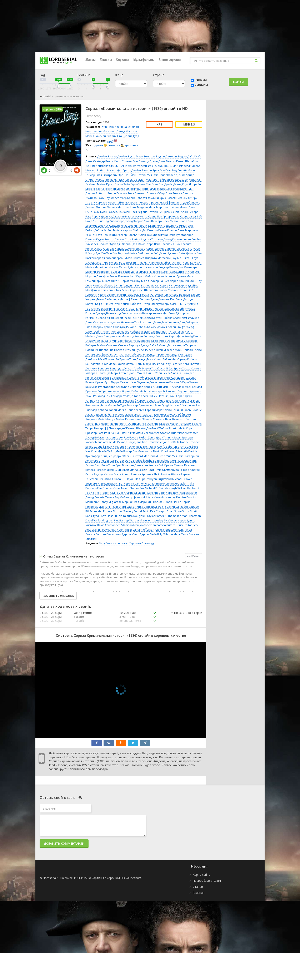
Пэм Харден (117, 428)
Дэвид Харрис (133, 221)
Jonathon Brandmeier (149, 442)
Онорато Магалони (158, 258)
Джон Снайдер (95, 161)
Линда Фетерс (114, 460)
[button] (186, 617)
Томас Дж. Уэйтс (119, 272)
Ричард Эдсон (148, 161)
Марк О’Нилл (130, 502)
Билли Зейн (122, 184)
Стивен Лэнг (130, 161)
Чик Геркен (191, 456)
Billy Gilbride (165, 534)
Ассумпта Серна (145, 216)
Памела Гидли (94, 239)
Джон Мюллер (165, 350)
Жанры (90, 59)
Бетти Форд (113, 161)
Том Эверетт (155, 235)
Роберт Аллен (172, 318)
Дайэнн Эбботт (131, 304)
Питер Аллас (176, 331)
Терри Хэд (108, 493)
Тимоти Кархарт (96, 202)
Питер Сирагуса (152, 304)
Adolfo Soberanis (168, 446)
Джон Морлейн (110, 405)
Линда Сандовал (146, 507)
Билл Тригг (108, 465)
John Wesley (155, 520)
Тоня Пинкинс (137, 193)
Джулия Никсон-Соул (184, 258)
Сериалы (122, 59)
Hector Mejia (134, 446)
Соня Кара (165, 493)
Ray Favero (131, 437)
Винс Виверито (175, 419)
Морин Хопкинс (148, 493)
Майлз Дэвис (192, 424)
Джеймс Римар (107, 156)
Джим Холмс (154, 359)
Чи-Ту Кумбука (188, 304)
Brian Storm (174, 511)
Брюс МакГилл (161, 170)
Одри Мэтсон (126, 364)
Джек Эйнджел (134, 258)
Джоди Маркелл (127, 131)
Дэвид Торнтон (106, 189)
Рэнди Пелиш (105, 400)
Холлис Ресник (95, 460)
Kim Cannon (137, 483)
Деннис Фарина (95, 207)
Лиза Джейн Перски (134, 225)
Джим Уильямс (137, 433)
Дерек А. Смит (153, 387)
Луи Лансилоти (142, 451)
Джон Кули (137, 281)
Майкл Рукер (105, 184)
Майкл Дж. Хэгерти (145, 230)
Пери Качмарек (115, 446)
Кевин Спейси (191, 239)
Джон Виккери (153, 221)
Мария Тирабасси (153, 368)
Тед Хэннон (93, 493)
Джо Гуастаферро (103, 387)
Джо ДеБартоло (189, 322)
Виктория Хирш (166, 336)
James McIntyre (143, 497)
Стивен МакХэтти (97, 179)
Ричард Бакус (126, 442)
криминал (131, 145)
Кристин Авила (111, 391)
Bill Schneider (93, 511)
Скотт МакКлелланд (183, 460)
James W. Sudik (95, 446)
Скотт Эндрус (94, 474)
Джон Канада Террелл (181, 345)
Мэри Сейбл (163, 373)
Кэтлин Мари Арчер (117, 474)
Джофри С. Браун (107, 354)
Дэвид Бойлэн (94, 437)
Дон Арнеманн (159, 382)
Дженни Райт (176, 253)
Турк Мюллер (129, 405)
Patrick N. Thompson (168, 516)
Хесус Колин (93, 529)
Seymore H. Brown (97, 483)
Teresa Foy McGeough (119, 497)
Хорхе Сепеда (191, 368)
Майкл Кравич (154, 276)
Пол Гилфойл (139, 212)
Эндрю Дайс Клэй (189, 156)
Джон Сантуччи (95, 322)
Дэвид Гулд (131, 136)
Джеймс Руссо (126, 156)
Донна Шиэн (118, 433)
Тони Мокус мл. (146, 364)
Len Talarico (125, 516)
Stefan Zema (147, 437)
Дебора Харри (107, 410)
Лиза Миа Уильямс (171, 456)
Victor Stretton (191, 511)
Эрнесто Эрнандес (110, 368)
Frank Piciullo (173, 502)
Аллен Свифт (176, 327)
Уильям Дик (160, 313)
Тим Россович (143, 322)
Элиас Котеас (168, 175)
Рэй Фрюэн (166, 465)
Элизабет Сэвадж (187, 507)
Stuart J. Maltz (176, 428)
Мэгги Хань (130, 308)
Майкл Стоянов (107, 345)
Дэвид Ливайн (95, 497)
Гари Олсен (170, 304)
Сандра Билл (120, 377)
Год (42, 75)
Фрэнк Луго (102, 382)
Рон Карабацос (103, 285)
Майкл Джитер (119, 179)
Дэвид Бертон (152, 318)
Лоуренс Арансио (189, 391)
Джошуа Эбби (175, 414)
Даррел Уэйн (148, 534)
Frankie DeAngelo (174, 483)
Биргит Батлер (119, 483)
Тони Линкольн (182, 410)
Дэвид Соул (180, 184)
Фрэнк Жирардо (166, 354)
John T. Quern (127, 424)
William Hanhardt (188, 488)
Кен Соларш (158, 511)
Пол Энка (176, 299)
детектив (114, 145)
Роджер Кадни (168, 267)
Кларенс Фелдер (137, 202)
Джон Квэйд (185, 336)
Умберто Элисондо (98, 373)
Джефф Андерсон (113, 258)
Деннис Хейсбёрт (97, 166)
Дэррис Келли (122, 456)
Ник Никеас (114, 308)
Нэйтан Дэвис (179, 207)
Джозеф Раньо (129, 299)
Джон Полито (156, 225)
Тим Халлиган (184, 244)
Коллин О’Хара (179, 382)
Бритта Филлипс (147, 424)
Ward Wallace (138, 520)
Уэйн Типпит (102, 331)
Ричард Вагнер (149, 308)
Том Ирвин (108, 290)
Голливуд (147, 543)
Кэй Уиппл (131, 470)
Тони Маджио (139, 207)
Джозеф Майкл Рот (171, 424)
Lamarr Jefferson (143, 529)
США (110, 140)
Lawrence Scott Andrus (161, 433)
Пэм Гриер (164, 216)
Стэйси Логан (182, 364)
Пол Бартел (120, 253)
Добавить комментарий (64, 843)
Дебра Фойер (103, 230)
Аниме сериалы (170, 59)
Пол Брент (142, 479)
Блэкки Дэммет (157, 327)
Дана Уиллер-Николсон (146, 272)
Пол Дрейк (165, 184)
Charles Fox (137, 488)
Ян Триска (122, 359)
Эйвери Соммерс (153, 419)
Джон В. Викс (115, 470)
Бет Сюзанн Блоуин (121, 479)
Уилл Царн (185, 354)
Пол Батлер (142, 285)
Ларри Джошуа (102, 216)
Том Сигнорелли (96, 308)
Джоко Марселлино (158, 377)
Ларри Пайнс (109, 424)
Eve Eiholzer (105, 488)
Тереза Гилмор (155, 400)
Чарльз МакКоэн (118, 207)
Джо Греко (124, 170)
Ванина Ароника (142, 474)
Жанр (119, 75)
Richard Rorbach (95, 470)
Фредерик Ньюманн (120, 322)
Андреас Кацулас (114, 248)
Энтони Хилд (185, 272)
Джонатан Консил (146, 465)
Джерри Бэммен (176, 225)
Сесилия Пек (149, 396)
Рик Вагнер (121, 520)
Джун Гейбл (136, 377)
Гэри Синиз (138, 184)
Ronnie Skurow (112, 511)
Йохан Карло (159, 285)
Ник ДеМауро (120, 331)
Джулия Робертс (96, 193)
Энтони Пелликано (108, 534)
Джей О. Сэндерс (109, 225)
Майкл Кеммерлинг (128, 419)
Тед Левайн (180, 170)
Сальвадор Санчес (156, 281)
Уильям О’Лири (188, 198)
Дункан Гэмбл (132, 368)
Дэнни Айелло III (173, 387)
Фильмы (106, 59)
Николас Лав (93, 248)
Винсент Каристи (187, 525)
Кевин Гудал (122, 400)
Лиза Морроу (94, 327)
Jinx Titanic (149, 446)
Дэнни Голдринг (124, 285)
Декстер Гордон (144, 410)
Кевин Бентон (107, 294)
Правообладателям (207, 881)
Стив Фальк (121, 488)
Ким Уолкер (119, 235)
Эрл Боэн (124, 175)
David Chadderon (164, 451)
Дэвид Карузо (172, 239)
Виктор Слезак (114, 239)
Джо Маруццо (146, 354)
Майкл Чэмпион (171, 262)
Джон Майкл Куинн (141, 373)
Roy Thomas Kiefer (185, 493)
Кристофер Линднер (98, 456)
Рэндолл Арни (178, 285)
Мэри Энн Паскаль (152, 502)
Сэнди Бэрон (179, 212)
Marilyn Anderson (144, 525)
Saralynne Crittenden (129, 387)
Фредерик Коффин (161, 202)
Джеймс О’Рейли (157, 428)
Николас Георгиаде (98, 377)
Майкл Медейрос (96, 267)
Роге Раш (104, 433)
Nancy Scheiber (190, 442)
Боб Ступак (92, 516)
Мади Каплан (184, 350)
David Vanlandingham (99, 520)
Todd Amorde (191, 470)
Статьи (198, 887)
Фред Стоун (164, 364)
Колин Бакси (123, 127)
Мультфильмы (144, 59)
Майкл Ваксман (95, 136)
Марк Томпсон (145, 156)
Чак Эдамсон (140, 382)
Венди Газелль (117, 193)
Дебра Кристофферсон (143, 267)
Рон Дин (188, 189)
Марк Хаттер (120, 373)
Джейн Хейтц (106, 451)
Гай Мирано (103, 341)
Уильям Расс (117, 262)
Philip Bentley (162, 474)
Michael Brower (182, 479)
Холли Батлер (143, 313)
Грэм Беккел (174, 193)
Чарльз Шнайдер (182, 373)
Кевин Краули (167, 230)
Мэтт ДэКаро (131, 396)
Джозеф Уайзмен (118, 212)
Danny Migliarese (111, 502)
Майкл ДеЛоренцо (140, 253)
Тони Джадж (137, 359)
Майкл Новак (148, 391)
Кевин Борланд (145, 336)
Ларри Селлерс (121, 382)
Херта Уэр (137, 290)
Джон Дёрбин (116, 318)
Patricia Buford (165, 525)
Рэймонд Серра (95, 318)
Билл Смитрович (107, 175)
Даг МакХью (104, 253)
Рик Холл (127, 313)
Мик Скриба (120, 341)
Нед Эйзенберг (114, 221)
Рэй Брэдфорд (189, 446)
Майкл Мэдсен (137, 166)
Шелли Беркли (180, 474)
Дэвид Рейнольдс (107, 299)
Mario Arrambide (105, 442)
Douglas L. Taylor (144, 516)
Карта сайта (201, 874)
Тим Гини (152, 184)
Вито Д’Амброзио (180, 313)
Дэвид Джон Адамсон (139, 414)
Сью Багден (137, 179)
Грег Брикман (125, 465)
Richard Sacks (125, 507)
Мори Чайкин (117, 202)
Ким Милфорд (125, 336)
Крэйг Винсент (167, 391)
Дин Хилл (160, 414)
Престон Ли (93, 391)
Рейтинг (84, 75)
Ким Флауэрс (190, 318)
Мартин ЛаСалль (128, 294)
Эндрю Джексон (166, 156)
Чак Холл (91, 451)
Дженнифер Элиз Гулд (153, 405)
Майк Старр (146, 244)
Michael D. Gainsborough (161, 488)
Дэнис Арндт (185, 175)
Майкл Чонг (125, 410)
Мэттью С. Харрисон (181, 405)
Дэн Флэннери (188, 267)
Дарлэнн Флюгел (123, 216)
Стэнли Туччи (118, 166)
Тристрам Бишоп (96, 479)
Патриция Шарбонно (99, 350)
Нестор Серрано (181, 248)
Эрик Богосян (168, 198)
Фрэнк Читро (154, 483)
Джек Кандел (193, 387)
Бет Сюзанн (109, 516)
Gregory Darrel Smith (136, 511)
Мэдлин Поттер (178, 290)
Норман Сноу (149, 294)
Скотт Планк (102, 235)
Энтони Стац (115, 136)
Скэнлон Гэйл (127, 354)
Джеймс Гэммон (141, 170)
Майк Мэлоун (106, 419)
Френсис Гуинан (175, 276)
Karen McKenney (165, 497)
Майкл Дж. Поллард (170, 189)
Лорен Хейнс (130, 391)
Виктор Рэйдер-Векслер (174, 294)
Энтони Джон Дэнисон (155, 299)
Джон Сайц (169, 272)
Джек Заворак (105, 336)
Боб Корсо (138, 400)
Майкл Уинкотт (126, 189)
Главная (198, 893)
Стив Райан (132, 239)
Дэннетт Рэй (107, 507)
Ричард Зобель (136, 327)
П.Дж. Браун (174, 368)
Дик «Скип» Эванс (177, 400)
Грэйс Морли (109, 364)
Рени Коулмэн (192, 262)
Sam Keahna (161, 460)
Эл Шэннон (159, 331)
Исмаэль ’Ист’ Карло (131, 276)
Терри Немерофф (96, 428)
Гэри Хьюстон (104, 281)
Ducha (148, 460)
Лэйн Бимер (124, 451)
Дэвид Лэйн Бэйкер (153, 345)
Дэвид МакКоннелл (166, 322)
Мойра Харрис (122, 230)
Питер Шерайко (187, 161)
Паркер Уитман (124, 350)
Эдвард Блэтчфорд (108, 313)
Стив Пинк (107, 127)
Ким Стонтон (111, 304)
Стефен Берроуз (129, 345)
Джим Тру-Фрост (108, 198)
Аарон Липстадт (105, 131)
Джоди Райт (146, 470)
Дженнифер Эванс (163, 341)
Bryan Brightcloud (160, 479)
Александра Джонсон (169, 529)
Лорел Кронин (179, 281)
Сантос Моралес (139, 341)
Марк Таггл (181, 534)
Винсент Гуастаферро (178, 235)
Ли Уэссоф (170, 520)
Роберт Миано (106, 170)
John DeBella (172, 442)
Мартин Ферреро (97, 272)
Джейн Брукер (135, 248)
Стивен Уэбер (155, 193)
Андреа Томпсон (152, 239)
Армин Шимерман (158, 248)
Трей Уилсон (171, 221)
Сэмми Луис (93, 465)
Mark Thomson (191, 516)
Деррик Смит (130, 534)
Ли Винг (98, 221)
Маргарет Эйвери (158, 179)
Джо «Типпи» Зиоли (168, 437)
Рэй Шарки (121, 281)
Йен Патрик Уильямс (144, 175)
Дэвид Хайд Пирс (96, 262)
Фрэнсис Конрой (158, 166)
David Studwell (134, 460)
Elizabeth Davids (186, 451)
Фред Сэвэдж (179, 179)
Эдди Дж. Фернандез (123, 244)
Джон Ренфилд (95, 396)
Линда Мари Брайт (171, 308)
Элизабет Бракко (97, 244)
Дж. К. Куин (99, 212)
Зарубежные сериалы (113, 543)
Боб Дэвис (160, 253)
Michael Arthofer (187, 433)
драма (98, 145)
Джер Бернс (127, 198)
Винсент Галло (146, 189)
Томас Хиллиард (126, 493)
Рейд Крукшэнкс (141, 331)
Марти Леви (163, 410)
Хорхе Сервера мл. (183, 216)
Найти (238, 82)
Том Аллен (122, 290)
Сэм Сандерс (113, 396)
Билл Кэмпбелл (180, 166)
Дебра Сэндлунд (115, 327)
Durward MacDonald (145, 456)
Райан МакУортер (174, 359)
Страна (158, 75)
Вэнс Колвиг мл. (164, 244)
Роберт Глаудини (147, 198)
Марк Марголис (159, 207)
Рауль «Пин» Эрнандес (117, 529)
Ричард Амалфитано (168, 470)
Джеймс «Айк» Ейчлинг (100, 359)
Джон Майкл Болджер (110, 414)
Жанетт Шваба (135, 428)
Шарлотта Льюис (155, 290)
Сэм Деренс (179, 377)
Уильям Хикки (118, 267)
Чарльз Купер (137, 235)
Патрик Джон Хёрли (171, 396)
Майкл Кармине (150, 262)
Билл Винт (132, 262)
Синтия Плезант (184, 465)
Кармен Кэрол (114, 437)
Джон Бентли (167, 161)
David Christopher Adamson (115, 525)
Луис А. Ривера (145, 350)
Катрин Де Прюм (159, 212)
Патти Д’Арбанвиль (187, 202)
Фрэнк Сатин (166, 507)
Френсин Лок (134, 318)
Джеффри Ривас (107, 276)
